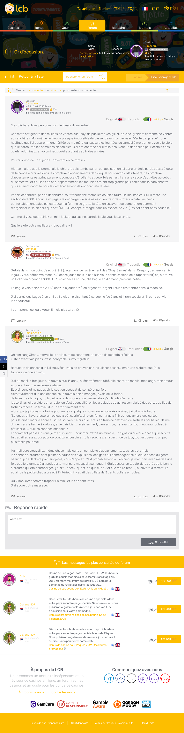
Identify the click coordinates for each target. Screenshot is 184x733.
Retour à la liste (24, 76)
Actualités (171, 25)
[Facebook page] (120, 678)
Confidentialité (79, 723)
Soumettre (161, 542)
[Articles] (86, 8)
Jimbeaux (151, 46)
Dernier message (89, 53)
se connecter (35, 90)
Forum (92, 25)
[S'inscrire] (156, 8)
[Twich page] (143, 678)
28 (151, 581)
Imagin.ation (86, 56)
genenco (31, 248)
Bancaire (118, 25)
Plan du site (147, 723)
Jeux (66, 25)
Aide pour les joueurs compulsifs (114, 723)
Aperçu (169, 580)
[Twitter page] (131, 678)
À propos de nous (31, 692)
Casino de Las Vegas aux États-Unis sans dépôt (78, 588)
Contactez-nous (63, 692)
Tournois (144, 25)
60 (151, 639)
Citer (141, 236)
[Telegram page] (109, 678)
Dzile (23, 576)
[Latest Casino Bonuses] (16, 8)
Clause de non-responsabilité (47, 723)
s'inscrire (56, 90)
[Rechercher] (102, 76)
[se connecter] (171, 8)
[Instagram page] (154, 678)
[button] (115, 589)
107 (151, 609)
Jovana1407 (27, 604)
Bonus (39, 25)
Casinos (13, 25)
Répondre (164, 235)
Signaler (18, 236)
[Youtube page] (165, 678)
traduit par (163, 119)
